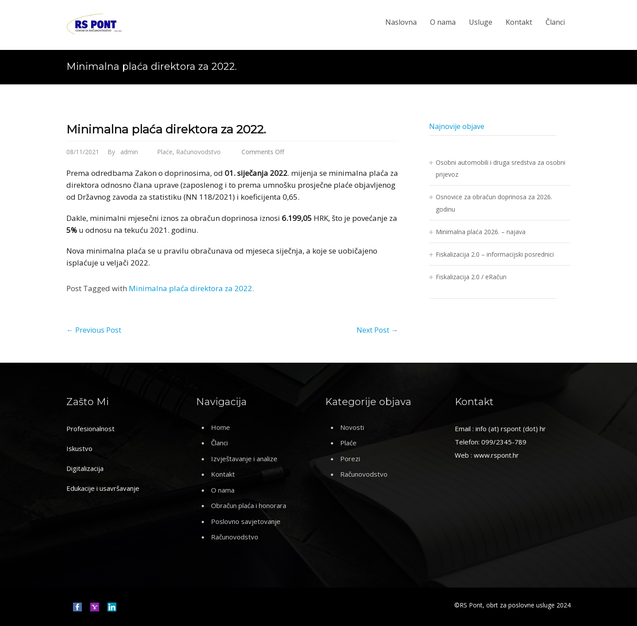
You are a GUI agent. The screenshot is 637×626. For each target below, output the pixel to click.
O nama (443, 22)
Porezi (350, 458)
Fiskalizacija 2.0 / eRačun (471, 277)
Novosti (352, 427)
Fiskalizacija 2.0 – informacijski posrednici (495, 254)
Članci (555, 22)
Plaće (165, 152)
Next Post (377, 330)
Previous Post (93, 330)
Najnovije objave (456, 126)
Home (220, 427)
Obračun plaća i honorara (248, 505)
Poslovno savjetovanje (245, 521)
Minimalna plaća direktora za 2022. (166, 129)
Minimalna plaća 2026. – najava (481, 232)
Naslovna (401, 22)
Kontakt (519, 22)
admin (129, 152)
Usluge (480, 22)
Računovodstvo (198, 152)
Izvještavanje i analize (244, 458)
